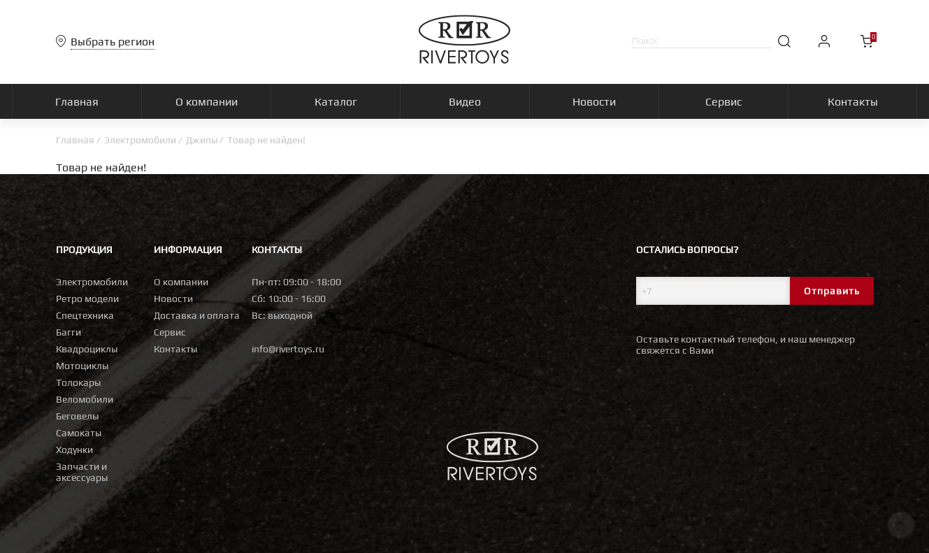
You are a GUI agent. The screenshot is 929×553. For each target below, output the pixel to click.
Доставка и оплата (197, 315)
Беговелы (77, 416)
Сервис (170, 332)
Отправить (832, 290)
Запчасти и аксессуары (82, 472)
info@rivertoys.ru (288, 348)
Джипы (201, 139)
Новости (173, 298)
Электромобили (140, 139)
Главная (75, 139)
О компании (181, 281)
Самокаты (78, 432)
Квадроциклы (86, 348)
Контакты (175, 348)
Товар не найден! (266, 139)
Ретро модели (87, 298)
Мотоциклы (82, 365)
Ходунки (74, 449)
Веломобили (84, 399)
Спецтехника (85, 315)
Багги (68, 332)
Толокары (78, 382)
